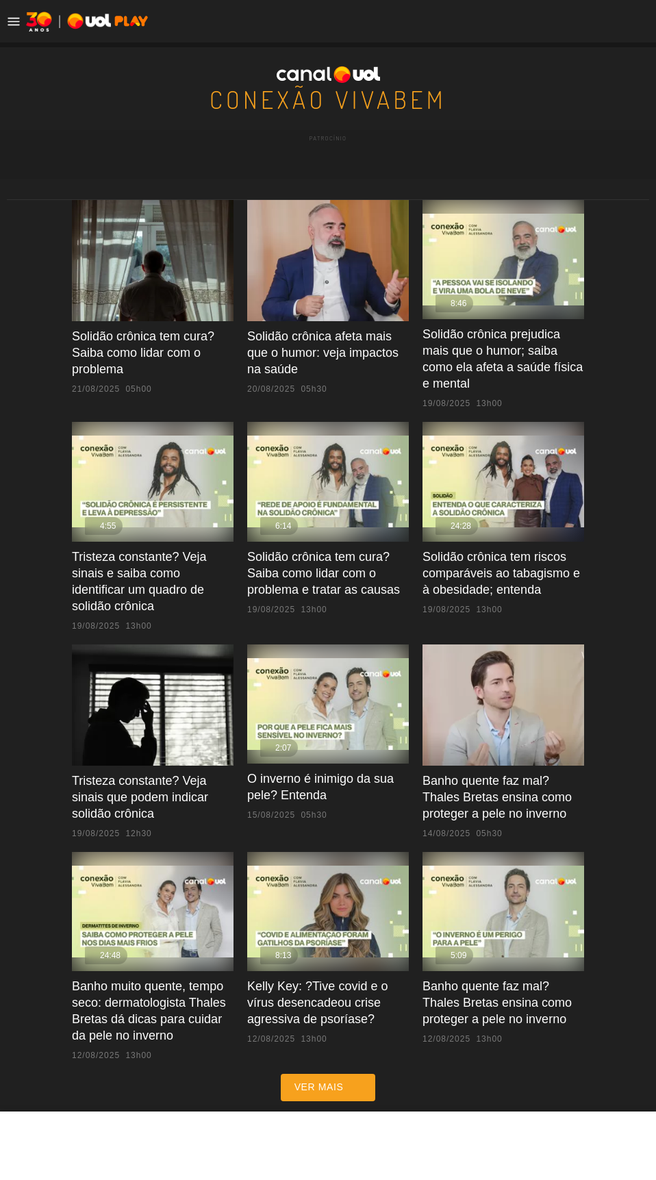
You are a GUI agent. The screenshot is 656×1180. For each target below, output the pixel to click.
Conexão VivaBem (328, 98)
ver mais (328, 1038)
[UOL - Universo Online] (68, 21)
